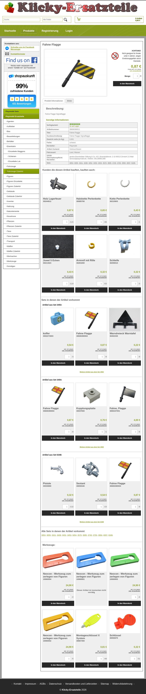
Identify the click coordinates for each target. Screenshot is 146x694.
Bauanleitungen (13, 136)
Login (69, 30)
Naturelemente (13, 211)
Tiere (9, 231)
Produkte (28, 30)
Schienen (12, 156)
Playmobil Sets (12, 111)
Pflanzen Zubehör (14, 226)
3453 (95, 163)
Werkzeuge (11, 261)
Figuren (10, 176)
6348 (133, 163)
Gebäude (11, 191)
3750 (119, 163)
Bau (8, 131)
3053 (71, 163)
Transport (11, 241)
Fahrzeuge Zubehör (15, 171)
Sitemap (105, 684)
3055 (76, 163)
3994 (124, 163)
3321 (81, 163)
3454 (100, 163)
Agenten (10, 121)
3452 (90, 163)
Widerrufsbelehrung (122, 684)
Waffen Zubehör (13, 251)
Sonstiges (11, 266)
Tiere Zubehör (13, 236)
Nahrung (10, 206)
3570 (105, 163)
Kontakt (17, 684)
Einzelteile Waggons (16, 151)
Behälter (10, 141)
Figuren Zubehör (14, 186)
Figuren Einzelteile (14, 181)
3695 (109, 163)
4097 (128, 163)
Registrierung (50, 30)
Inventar (10, 201)
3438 (86, 163)
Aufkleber (11, 126)
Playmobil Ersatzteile (15, 116)
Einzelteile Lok (14, 161)
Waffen (10, 246)
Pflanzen (10, 221)
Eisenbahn (11, 146)
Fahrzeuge (11, 166)
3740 (114, 163)
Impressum (30, 684)
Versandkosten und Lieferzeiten (81, 684)
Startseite (10, 30)
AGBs (43, 684)
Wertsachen (12, 256)
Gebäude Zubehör (14, 196)
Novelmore (11, 216)
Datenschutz (55, 684)
